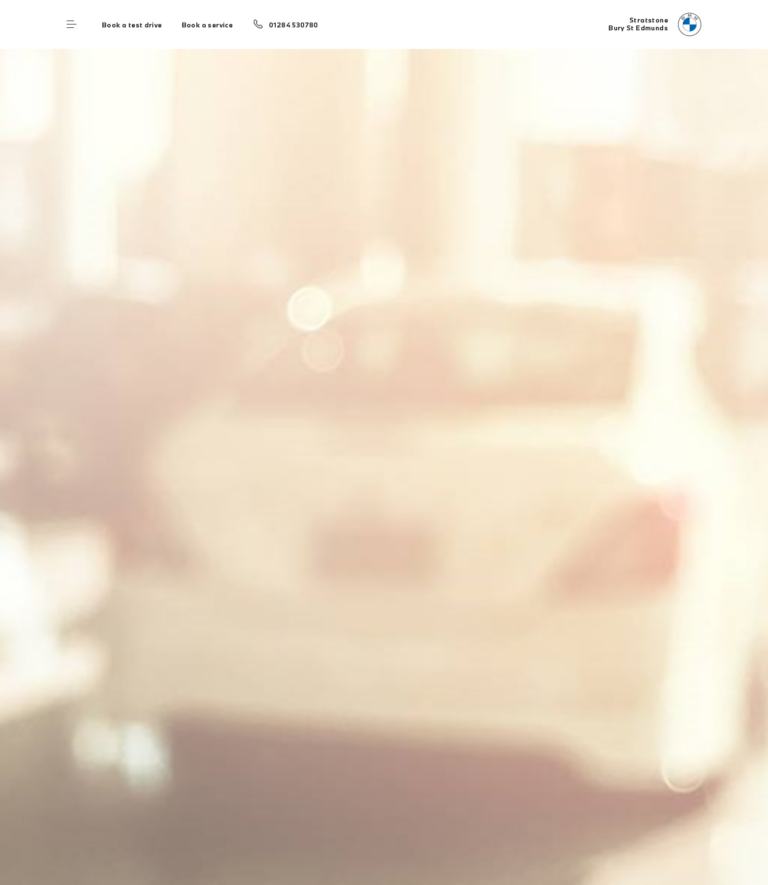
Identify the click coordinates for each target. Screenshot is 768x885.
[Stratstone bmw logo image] (654, 24)
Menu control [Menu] (71, 24)
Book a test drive (132, 25)
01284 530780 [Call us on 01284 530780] (293, 25)
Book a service (207, 25)
